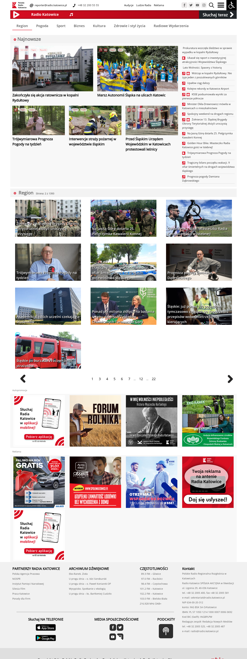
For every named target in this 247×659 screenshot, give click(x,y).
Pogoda (42, 25)
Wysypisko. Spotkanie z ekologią (87, 588)
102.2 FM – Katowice (151, 593)
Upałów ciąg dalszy (196, 83)
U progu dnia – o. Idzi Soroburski (88, 578)
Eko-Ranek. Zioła (78, 573)
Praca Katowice (21, 593)
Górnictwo (24, 50)
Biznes (79, 25)
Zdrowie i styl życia (129, 25)
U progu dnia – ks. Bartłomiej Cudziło (90, 593)
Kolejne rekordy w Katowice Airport (205, 88)
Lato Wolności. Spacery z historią (202, 67)
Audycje (128, 5)
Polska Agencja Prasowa (26, 573)
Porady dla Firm (21, 598)
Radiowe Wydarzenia (171, 25)
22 (154, 379)
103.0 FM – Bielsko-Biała (153, 598)
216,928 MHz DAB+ (150, 603)
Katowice (142, 110)
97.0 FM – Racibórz (151, 578)
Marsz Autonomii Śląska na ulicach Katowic (131, 95)
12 (141, 379)
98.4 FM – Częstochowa (154, 583)
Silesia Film (18, 588)
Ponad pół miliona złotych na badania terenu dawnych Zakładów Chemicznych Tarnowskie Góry (123, 316)
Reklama (159, 5)
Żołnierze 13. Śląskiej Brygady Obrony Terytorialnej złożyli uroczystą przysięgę (204, 123)
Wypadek (43, 50)
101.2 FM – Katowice (151, 588)
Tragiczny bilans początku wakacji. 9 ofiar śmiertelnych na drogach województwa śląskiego (208, 167)
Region (22, 25)
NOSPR (16, 578)
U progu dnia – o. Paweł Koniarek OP (90, 583)
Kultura (99, 25)
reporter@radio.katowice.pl (50, 5)
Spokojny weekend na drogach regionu (207, 113)
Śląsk (120, 50)
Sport (61, 25)
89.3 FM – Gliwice (150, 573)
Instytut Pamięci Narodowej (28, 583)
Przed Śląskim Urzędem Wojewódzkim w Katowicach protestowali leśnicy (148, 144)
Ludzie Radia (143, 5)
